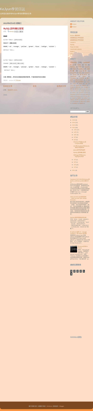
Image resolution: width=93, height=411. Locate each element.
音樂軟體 (81, 103)
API (87, 80)
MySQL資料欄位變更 (79, 152)
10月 (75, 134)
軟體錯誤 (75, 103)
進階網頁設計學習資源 (77, 40)
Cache (74, 83)
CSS (71, 53)
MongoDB (73, 72)
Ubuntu (73, 62)
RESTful (79, 94)
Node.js (72, 51)
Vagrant (77, 85)
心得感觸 (85, 87)
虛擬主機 (82, 101)
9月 (75, 137)
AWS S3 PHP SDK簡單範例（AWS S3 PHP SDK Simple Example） (78, 198)
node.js (81, 69)
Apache (87, 67)
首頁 (34, 86)
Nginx (84, 76)
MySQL (12, 31)
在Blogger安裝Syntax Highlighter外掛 (79, 155)
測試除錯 (76, 101)
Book (82, 89)
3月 (75, 162)
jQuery (74, 74)
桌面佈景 (82, 99)
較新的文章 (7, 86)
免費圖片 (79, 98)
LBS (86, 83)
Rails (74, 69)
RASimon (49, 406)
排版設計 (72, 99)
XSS (84, 96)
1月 (75, 167)
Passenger (72, 94)
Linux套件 (81, 92)
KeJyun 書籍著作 (75, 35)
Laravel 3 (74, 92)
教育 (77, 99)
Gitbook (77, 90)
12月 (75, 129)
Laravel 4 (73, 42)
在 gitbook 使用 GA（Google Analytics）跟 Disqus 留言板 (78, 232)
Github (80, 83)
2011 (73, 170)
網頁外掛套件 (79, 80)
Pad (87, 92)
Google (82, 90)
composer (83, 85)
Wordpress (78, 96)
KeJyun (74, 24)
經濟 (71, 89)
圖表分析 (78, 87)
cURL (88, 96)
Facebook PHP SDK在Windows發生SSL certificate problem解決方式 (80, 181)
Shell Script (85, 94)
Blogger (62, 406)
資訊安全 (77, 89)
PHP (79, 67)
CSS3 (71, 90)
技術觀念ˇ (85, 98)
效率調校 (83, 74)
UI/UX (71, 85)
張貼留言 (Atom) (12, 90)
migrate (73, 98)
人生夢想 (81, 78)
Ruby (80, 72)
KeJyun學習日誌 (12, 9)
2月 (75, 164)
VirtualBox (73, 78)
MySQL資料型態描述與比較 (78, 217)
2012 (73, 127)
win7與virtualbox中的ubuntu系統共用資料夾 (81, 146)
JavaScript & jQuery (76, 49)
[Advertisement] (25, 99)
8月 (75, 139)
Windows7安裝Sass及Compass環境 (79, 142)
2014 (73, 122)
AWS (79, 65)
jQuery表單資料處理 (79, 150)
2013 (73, 125)
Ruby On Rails (74, 47)
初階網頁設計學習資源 (77, 38)
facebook (87, 72)
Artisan (88, 82)
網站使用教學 (79, 82)
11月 (75, 132)
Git (86, 65)
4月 (75, 159)
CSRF (86, 89)
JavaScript (73, 76)
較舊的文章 (61, 86)
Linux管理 (83, 71)
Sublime (72, 96)
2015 (73, 120)
